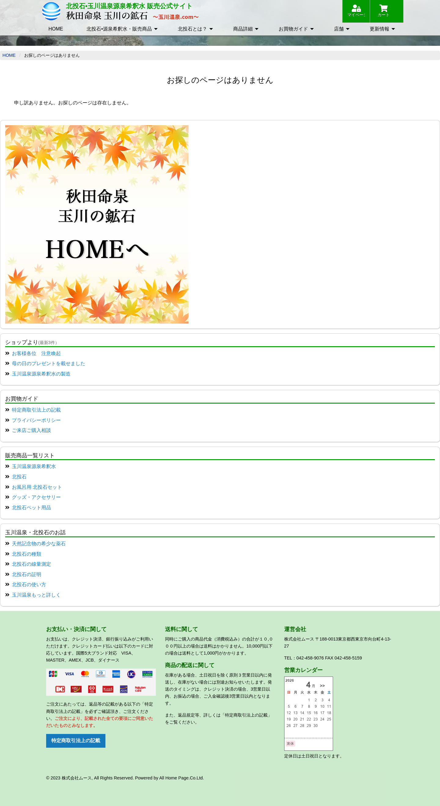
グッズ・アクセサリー (36, 497)
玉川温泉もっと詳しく (36, 594)
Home (9, 55)
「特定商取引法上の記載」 (246, 715)
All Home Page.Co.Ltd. (181, 777)
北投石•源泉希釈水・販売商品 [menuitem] (119, 28)
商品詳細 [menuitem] (243, 28)
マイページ (356, 11)
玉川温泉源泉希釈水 (34, 466)
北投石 (19, 476)
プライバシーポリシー (36, 420)
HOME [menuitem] (55, 28)
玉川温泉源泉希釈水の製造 (41, 373)
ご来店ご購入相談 (31, 430)
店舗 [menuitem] (339, 28)
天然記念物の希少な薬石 (39, 543)
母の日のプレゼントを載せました (48, 363)
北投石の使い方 (29, 584)
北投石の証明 (26, 574)
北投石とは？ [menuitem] (192, 28)
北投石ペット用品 (31, 507)
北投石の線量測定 (31, 564)
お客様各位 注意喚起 (36, 353)
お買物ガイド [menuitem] (293, 28)
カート (383, 11)
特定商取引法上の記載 (36, 409)
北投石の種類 (26, 554)
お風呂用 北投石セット (37, 487)
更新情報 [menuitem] (379, 28)
